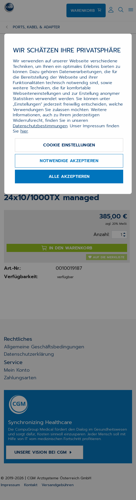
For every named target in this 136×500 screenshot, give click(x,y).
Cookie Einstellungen (69, 145)
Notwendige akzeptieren (69, 161)
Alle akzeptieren (69, 176)
